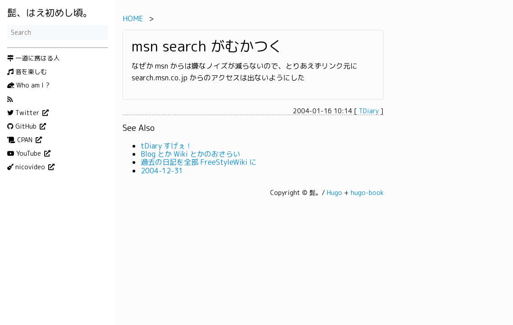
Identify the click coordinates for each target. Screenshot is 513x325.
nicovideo (27, 167)
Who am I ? (28, 85)
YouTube (25, 153)
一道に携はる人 (33, 58)
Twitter (24, 112)
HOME (133, 18)
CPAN (20, 140)
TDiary (369, 111)
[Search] (57, 32)
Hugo (334, 192)
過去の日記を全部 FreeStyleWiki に (198, 162)
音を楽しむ (27, 71)
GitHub (22, 126)
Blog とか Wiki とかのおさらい (190, 154)
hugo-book (367, 192)
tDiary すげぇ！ (166, 146)
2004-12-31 (162, 171)
